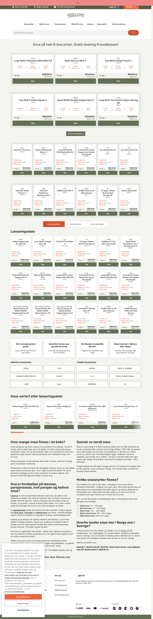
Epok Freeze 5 (91, 549)
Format (20, 66)
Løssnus (90, 24)
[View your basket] (131, 7)
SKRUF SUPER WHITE (26, 376)
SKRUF (92, 368)
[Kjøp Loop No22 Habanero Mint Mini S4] (33, 81)
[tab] (17, 432)
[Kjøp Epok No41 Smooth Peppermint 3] (75, 123)
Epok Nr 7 (81, 547)
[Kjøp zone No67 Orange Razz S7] (87, 331)
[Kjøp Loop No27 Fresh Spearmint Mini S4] (108, 298)
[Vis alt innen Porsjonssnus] (67, 24)
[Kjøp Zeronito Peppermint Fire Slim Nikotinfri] (92, 427)
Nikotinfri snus (77, 24)
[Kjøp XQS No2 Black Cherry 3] (22, 214)
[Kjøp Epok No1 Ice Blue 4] (75, 81)
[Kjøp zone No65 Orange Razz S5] (43, 264)
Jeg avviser (23, 603)
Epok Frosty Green (117, 547)
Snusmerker (29, 24)
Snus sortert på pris (75, 134)
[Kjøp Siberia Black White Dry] (43, 298)
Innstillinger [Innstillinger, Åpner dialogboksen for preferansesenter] (23, 610)
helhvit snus (41, 512)
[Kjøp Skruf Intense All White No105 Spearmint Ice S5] (43, 331)
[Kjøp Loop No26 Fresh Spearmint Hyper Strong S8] (87, 298)
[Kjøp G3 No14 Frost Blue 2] (65, 264)
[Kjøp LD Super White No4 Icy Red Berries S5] (107, 214)
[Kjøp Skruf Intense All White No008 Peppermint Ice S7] (65, 331)
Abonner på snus (119, 24)
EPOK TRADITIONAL (125, 376)
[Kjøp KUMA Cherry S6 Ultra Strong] (86, 214)
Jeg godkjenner (23, 597)
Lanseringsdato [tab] (54, 224)
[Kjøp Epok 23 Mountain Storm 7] (43, 173)
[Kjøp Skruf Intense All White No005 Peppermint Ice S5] (21, 331)
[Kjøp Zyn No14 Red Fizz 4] (107, 173)
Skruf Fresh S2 (92, 547)
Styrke (33, 66)
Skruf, (52, 557)
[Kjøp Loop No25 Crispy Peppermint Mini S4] (65, 298)
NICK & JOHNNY (125, 368)
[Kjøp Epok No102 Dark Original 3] (59, 427)
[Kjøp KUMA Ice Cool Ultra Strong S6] (108, 264)
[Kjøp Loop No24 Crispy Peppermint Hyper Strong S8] (86, 173)
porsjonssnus (19, 510)
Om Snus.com (60, 580)
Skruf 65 (104, 547)
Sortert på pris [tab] (75, 224)
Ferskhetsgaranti (61, 585)
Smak (46, 66)
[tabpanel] (76, 282)
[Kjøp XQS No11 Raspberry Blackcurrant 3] (43, 214)
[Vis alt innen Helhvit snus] (50, 24)
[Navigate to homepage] (109, 575)
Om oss (58, 575)
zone (59, 384)
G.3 (92, 376)
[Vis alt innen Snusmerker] (35, 24)
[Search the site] (133, 32)
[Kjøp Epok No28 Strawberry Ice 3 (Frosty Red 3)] (131, 264)
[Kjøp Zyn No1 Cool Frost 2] (129, 173)
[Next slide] (139, 413)
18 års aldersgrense (62, 595)
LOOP (26, 384)
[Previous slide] (12, 413)
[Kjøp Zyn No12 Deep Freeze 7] (118, 81)
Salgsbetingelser (61, 590)
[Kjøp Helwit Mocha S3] (129, 214)
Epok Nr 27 (103, 549)
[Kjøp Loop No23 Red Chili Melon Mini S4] (65, 173)
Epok (46, 557)
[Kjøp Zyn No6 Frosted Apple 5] (33, 123)
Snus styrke (101, 24)
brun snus (18, 512)
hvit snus (28, 512)
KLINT (59, 376)
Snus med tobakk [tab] (97, 224)
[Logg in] (114, 7)
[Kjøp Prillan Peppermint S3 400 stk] (21, 264)
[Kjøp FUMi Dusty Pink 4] (65, 214)
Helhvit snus (44, 24)
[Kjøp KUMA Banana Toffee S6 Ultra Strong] (131, 331)
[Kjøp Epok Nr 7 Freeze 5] (22, 173)
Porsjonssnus (60, 24)
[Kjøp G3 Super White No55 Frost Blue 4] (87, 264)
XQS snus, (60, 557)
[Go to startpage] (75, 15)
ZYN (59, 368)
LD (125, 384)
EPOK (26, 368)
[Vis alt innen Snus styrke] (108, 24)
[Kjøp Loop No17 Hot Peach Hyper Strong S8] (118, 123)
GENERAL (92, 384)
